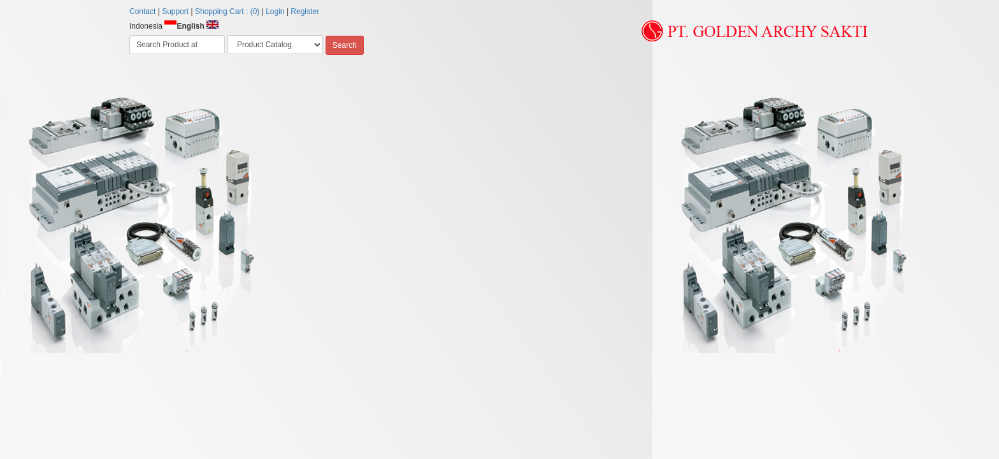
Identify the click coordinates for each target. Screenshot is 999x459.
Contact (142, 11)
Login (275, 11)
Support (175, 11)
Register (305, 11)
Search (345, 45)
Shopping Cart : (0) (227, 11)
